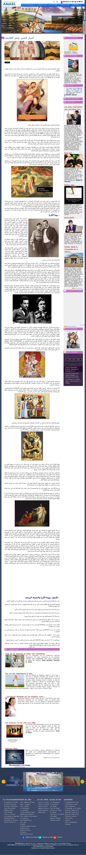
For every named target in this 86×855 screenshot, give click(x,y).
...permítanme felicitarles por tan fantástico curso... (25, 697)
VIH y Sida (23, 822)
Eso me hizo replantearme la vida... (19, 673)
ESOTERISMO (75, 4)
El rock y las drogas (56, 810)
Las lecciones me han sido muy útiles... (21, 723)
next (76, 359)
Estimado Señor (11, 748)
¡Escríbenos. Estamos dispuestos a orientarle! (71, 52)
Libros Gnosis (69, 818)
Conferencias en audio (71, 804)
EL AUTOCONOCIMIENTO (28, 4)
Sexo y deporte (24, 806)
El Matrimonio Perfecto (74, 349)
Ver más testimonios (53, 757)
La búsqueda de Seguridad (11, 816)
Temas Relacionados (73, 98)
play (72, 359)
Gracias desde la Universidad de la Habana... (71, 249)
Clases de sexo (24, 828)
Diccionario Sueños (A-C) (72, 810)
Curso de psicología (9, 808)
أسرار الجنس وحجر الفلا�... (77, 34)
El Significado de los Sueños (73, 808)
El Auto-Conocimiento (10, 804)
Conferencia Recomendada (74, 290)
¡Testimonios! (14, 649)
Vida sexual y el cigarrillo (57, 814)
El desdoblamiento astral (71, 802)
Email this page (20, 766)
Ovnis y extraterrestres (71, 822)
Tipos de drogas (54, 808)
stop (80, 359)
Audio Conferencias (72, 352)
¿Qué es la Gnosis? (9, 814)
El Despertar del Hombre (11, 802)
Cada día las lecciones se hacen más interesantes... (25, 654)
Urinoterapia (53, 816)
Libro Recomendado (71, 328)
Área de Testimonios (10, 822)
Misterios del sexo (25, 830)
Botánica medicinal (55, 818)
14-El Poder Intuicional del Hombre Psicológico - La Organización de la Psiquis (72, 375)
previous (67, 359)
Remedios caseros (55, 820)
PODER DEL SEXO (42, 4)
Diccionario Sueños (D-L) (72, 812)
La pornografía (24, 810)
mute (66, 355)
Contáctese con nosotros (11, 820)
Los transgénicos (55, 802)
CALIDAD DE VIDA (64, 4)
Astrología (67, 824)
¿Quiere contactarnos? (72, 37)
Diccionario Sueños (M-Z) (72, 814)
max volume (80, 355)
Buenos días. (69, 185)
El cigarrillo (53, 812)
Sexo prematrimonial (25, 820)
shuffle (74, 365)
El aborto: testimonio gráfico (28, 826)
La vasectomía (24, 818)
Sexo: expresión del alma (27, 802)
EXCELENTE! (69, 218)
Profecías (67, 820)
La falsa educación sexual (27, 812)
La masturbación (24, 808)
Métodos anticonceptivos (27, 814)
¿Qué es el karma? (43, 802)
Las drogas (53, 806)
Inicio (69, 34)
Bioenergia (68, 153)
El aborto (22, 824)
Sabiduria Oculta (8, 810)
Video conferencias (70, 806)
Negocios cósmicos (43, 808)
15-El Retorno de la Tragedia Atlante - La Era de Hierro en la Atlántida (73, 381)
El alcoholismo (54, 804)
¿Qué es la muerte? (43, 804)
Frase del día (69, 85)
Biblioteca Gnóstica (9, 818)
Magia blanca (41, 812)
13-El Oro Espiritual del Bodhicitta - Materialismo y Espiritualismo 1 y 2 (72, 369)
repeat (72, 365)
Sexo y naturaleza (25, 804)
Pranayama (23, 832)
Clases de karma (42, 806)
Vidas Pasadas (8, 812)
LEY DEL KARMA (53, 4)
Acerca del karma (43, 810)
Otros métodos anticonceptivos (28, 816)
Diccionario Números (70, 816)
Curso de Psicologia (71, 55)
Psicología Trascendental (11, 806)
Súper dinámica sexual (26, 834)
